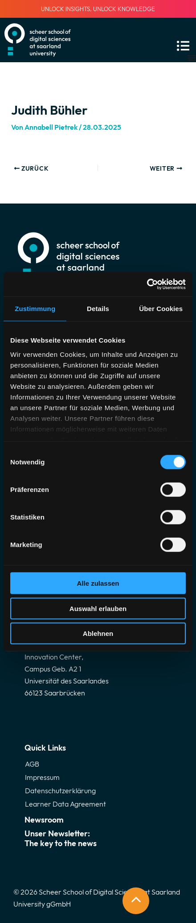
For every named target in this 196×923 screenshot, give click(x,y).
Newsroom (44, 820)
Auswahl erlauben (98, 608)
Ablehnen (98, 633)
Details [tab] (98, 308)
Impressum (42, 777)
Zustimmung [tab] (35, 308)
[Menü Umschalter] (191, 57)
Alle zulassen (98, 583)
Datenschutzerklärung (60, 790)
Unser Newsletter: (98, 838)
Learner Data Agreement (65, 803)
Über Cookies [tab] (161, 308)
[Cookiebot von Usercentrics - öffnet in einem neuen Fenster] (147, 284)
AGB (32, 763)
